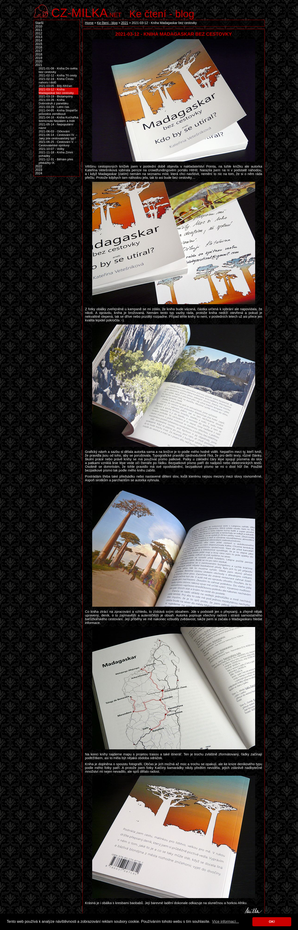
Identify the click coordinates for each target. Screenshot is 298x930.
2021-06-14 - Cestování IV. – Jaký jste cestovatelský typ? (58, 136)
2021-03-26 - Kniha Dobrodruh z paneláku (53, 101)
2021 (124, 23)
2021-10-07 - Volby (51, 149)
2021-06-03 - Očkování (54, 131)
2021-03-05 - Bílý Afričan (55, 86)
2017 (38, 51)
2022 (38, 166)
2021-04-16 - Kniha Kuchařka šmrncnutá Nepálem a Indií (58, 119)
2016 (38, 47)
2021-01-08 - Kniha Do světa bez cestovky (58, 70)
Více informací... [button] (225, 921)
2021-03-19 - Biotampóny (56, 96)
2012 (38, 33)
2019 (38, 58)
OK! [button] (272, 921)
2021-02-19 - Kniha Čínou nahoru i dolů (56, 80)
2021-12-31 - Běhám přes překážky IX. (56, 161)
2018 (38, 54)
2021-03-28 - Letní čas (54, 107)
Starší (39, 23)
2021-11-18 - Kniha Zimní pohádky (56, 154)
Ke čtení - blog (161, 13)
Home (89, 23)
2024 (38, 173)
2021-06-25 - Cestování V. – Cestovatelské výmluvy (57, 143)
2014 (38, 40)
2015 (38, 44)
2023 (38, 170)
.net (86, 12)
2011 (38, 30)
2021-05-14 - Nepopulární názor (56, 126)
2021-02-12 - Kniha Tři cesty (58, 75)
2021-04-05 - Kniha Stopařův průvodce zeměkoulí (58, 112)
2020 (38, 61)
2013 (38, 37)
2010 (38, 26)
